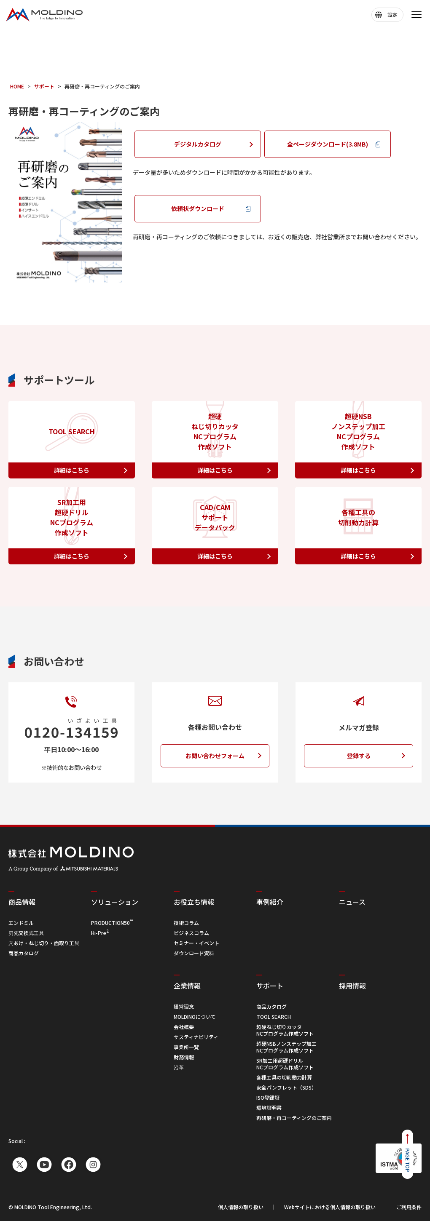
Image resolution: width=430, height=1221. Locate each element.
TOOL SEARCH (273, 1016)
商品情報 (21, 902)
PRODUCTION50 (112, 922)
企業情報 (187, 986)
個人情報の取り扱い (240, 1207)
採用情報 (352, 986)
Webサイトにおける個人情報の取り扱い (330, 1207)
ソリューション (114, 902)
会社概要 (184, 1026)
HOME (17, 86)
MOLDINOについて (195, 1016)
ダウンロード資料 (194, 952)
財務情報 (184, 1057)
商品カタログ (23, 952)
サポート (44, 86)
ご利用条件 (409, 1207)
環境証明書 (269, 1107)
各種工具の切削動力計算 (284, 1077)
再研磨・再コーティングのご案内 (294, 1117)
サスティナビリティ (196, 1036)
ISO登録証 (268, 1097)
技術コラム (186, 922)
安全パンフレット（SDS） (286, 1087)
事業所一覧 (186, 1046)
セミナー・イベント (196, 942)
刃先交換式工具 (26, 932)
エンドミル (21, 922)
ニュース (352, 902)
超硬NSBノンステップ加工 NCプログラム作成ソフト (286, 1047)
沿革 (179, 1067)
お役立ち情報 (194, 902)
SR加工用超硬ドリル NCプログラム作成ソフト (285, 1064)
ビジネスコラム (191, 932)
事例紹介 (269, 902)
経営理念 (184, 1006)
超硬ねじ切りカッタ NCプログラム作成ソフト (285, 1030)
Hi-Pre (100, 932)
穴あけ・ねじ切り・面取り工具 (43, 942)
